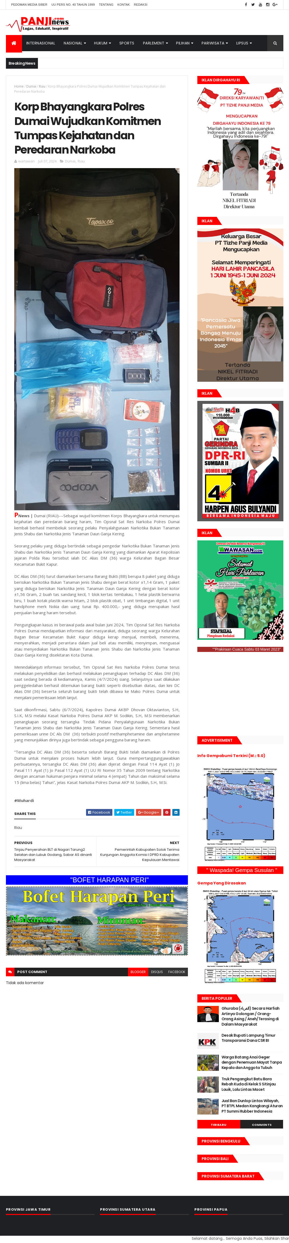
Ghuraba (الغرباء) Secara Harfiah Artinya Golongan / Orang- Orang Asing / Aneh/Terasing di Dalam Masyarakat (251, 1016)
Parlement (154, 43)
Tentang (106, 4)
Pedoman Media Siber (29, 4)
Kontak (123, 4)
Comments (262, 1125)
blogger (138, 972)
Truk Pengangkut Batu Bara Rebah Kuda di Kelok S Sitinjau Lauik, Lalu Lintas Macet (249, 1084)
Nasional (73, 43)
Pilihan (183, 43)
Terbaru (219, 1125)
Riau (42, 86)
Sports (126, 43)
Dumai (31, 86)
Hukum (101, 43)
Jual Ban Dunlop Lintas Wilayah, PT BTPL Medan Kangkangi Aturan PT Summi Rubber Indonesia (252, 1106)
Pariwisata (213, 43)
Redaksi (140, 4)
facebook (176, 972)
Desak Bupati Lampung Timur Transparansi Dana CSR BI (248, 1038)
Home (19, 86)
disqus (157, 972)
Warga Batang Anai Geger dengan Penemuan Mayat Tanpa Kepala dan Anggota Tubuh (252, 1062)
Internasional (40, 43)
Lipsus (242, 43)
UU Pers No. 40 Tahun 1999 (73, 4)
